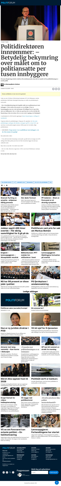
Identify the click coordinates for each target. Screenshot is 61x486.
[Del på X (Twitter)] (56, 89)
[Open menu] (57, 483)
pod (51, 183)
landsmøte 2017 (21, 183)
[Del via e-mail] (58, 89)
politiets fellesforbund (41, 183)
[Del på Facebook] (53, 89)
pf (14, 183)
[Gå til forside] (30, 3)
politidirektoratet (7, 183)
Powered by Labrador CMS (30, 484)
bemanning (30, 183)
